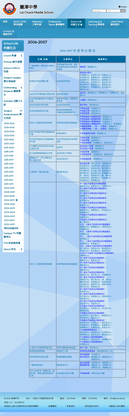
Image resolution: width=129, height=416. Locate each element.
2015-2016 (8, 163)
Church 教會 (10, 55)
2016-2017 (8, 159)
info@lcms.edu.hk (117, 398)
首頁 (5, 21)
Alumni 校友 (10, 249)
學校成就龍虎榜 (11, 228)
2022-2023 (9, 135)
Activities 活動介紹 (12, 103)
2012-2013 (8, 176)
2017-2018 (8, 155)
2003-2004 (9, 212)
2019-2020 (9, 147)
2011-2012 (8, 180)
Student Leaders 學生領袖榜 (12, 79)
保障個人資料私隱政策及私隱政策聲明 (21, 406)
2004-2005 (9, 208)
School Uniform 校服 (12, 69)
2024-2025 (9, 127)
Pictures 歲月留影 (13, 61)
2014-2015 (8, 168)
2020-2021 (9, 143)
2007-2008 (9, 196)
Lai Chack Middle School (36, 12)
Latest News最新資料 (116, 24)
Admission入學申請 (37, 24)
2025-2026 (9, 123)
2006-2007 (9, 200)
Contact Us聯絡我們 (8, 33)
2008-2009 (9, 192)
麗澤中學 (28, 7)
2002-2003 (9, 216)
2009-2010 (9, 188)
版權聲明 (52, 406)
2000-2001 (9, 224)
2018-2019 (8, 151)
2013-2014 (8, 172)
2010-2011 (8, 184)
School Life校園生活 (76, 24)
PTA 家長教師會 (12, 243)
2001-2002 (9, 220)
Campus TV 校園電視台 (12, 235)
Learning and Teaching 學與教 (96, 24)
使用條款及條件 (92, 406)
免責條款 (71, 406)
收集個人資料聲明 (117, 406)
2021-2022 (9, 139)
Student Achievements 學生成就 (13, 114)
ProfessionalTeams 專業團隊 (56, 24)
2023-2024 (9, 131)
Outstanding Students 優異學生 (12, 91)
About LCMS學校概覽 (19, 24)
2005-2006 (9, 204)
